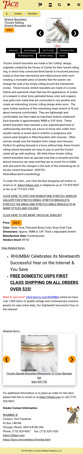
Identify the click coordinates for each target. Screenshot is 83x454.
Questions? (13, 50)
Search (62, 56)
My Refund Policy (67, 50)
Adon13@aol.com (28, 185)
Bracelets (32, 13)
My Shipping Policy (25, 56)
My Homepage (30, 50)
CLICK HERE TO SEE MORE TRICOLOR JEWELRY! (32, 215)
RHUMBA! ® (10, 415)
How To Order (48, 50)
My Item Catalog (46, 56)
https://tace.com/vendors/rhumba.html (26, 439)
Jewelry (18, 13)
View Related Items (13, 248)
